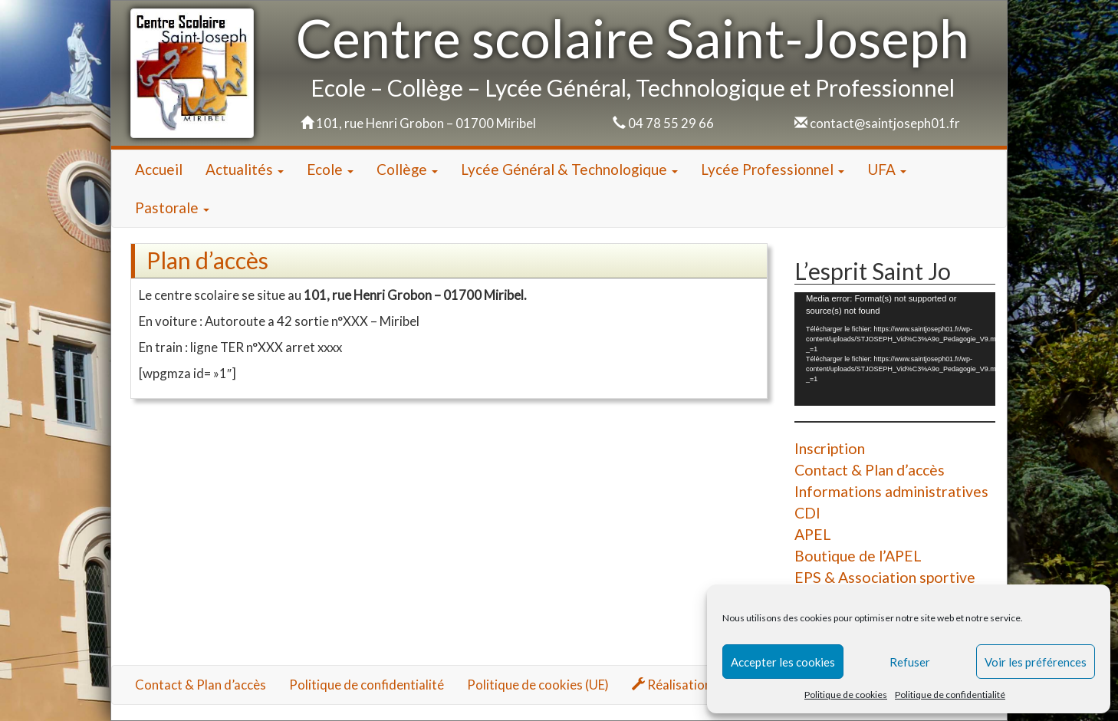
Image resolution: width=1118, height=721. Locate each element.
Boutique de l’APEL (858, 556)
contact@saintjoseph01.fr (885, 123)
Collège (407, 169)
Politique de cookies (845, 694)
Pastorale (172, 207)
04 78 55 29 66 (671, 123)
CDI (807, 513)
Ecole (330, 169)
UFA (886, 169)
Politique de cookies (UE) (538, 685)
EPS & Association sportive (884, 577)
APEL (812, 534)
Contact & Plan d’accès (869, 470)
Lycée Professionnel (772, 169)
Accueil (158, 169)
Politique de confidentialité (950, 694)
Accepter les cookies (783, 662)
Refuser (909, 662)
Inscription (829, 448)
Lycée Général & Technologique (569, 169)
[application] (894, 348)
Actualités (245, 169)
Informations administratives (891, 491)
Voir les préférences (1036, 662)
